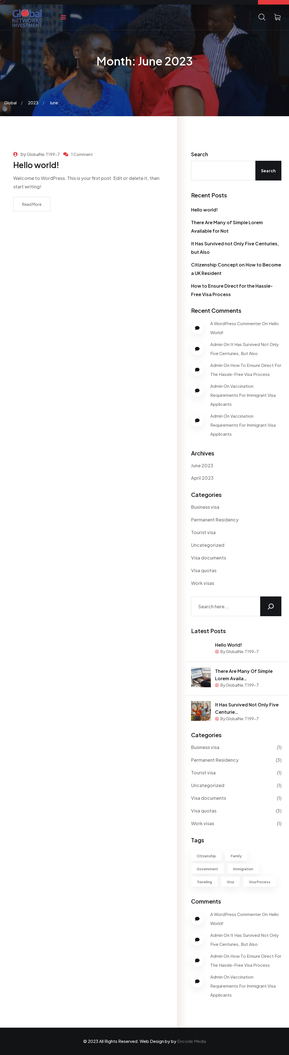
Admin (216, 344)
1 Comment (82, 154)
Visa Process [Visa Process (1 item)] (259, 882)
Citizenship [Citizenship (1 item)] (206, 856)
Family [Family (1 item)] (236, 856)
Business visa (205, 507)
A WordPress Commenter (235, 323)
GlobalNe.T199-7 (43, 154)
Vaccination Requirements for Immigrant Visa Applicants (243, 395)
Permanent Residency (214, 520)
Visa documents (208, 558)
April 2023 (202, 478)
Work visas (202, 583)
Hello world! (36, 165)
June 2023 (202, 465)
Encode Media (191, 1041)
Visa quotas (203, 570)
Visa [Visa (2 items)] (230, 882)
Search (199, 154)
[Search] (270, 606)
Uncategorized (207, 545)
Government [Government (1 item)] (207, 869)
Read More (31, 204)
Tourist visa (203, 532)
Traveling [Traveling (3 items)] (204, 882)
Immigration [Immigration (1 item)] (243, 869)
